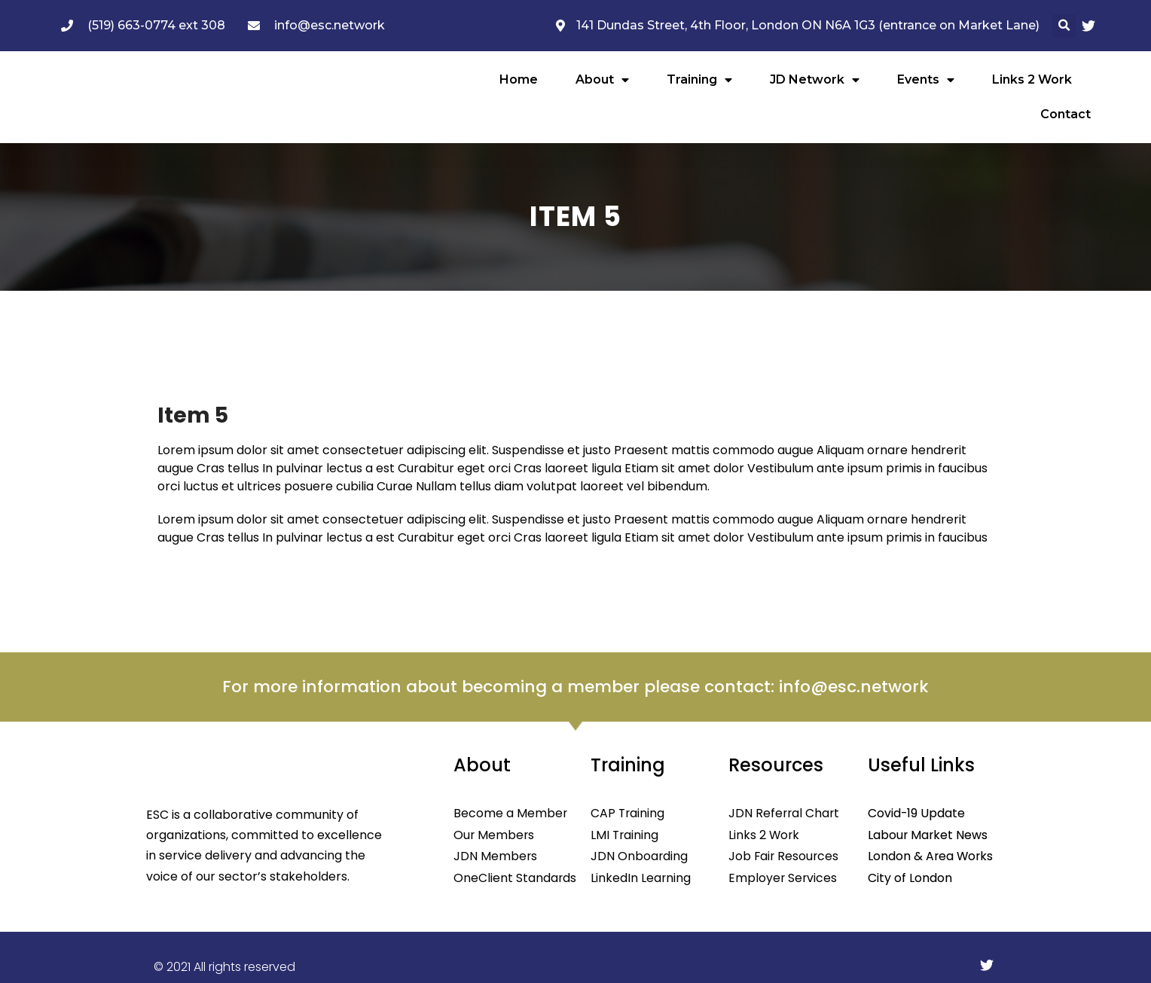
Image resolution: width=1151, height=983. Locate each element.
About (602, 79)
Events (925, 79)
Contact (1065, 114)
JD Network (814, 79)
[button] (1064, 26)
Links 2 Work (1032, 79)
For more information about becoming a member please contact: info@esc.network (575, 686)
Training (699, 79)
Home (518, 79)
